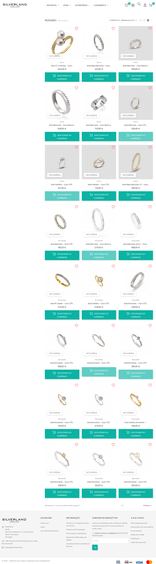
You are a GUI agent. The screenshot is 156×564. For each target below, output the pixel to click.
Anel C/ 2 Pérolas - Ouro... (62, 65)
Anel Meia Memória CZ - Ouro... (135, 184)
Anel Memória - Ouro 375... (135, 124)
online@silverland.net (13, 547)
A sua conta (137, 517)
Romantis (99, 240)
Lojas (43, 527)
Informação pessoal (139, 523)
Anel (9, 45)
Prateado (11, 84)
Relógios (53, 4)
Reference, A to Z (128, 19)
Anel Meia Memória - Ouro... (99, 65)
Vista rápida (55, 55)
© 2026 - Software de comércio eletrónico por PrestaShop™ (26, 561)
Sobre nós (45, 523)
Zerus (62, 61)
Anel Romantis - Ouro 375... (135, 303)
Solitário (10, 103)
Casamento (101, 4)
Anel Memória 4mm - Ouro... (135, 243)
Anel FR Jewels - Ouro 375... (62, 303)
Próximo (147, 505)
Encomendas (136, 531)
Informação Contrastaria (76, 533)
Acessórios (82, 4)
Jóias (67, 4)
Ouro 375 (12, 27)
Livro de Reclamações (49, 531)
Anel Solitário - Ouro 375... (62, 184)
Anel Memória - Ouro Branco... (136, 65)
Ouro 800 (11, 31)
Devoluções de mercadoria (142, 527)
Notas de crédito (137, 534)
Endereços (135, 538)
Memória (11, 99)
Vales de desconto (138, 542)
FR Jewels (62, 240)
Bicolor (10, 76)
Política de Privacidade (75, 529)
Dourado (11, 80)
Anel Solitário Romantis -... (136, 421)
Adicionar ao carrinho (62, 76)
